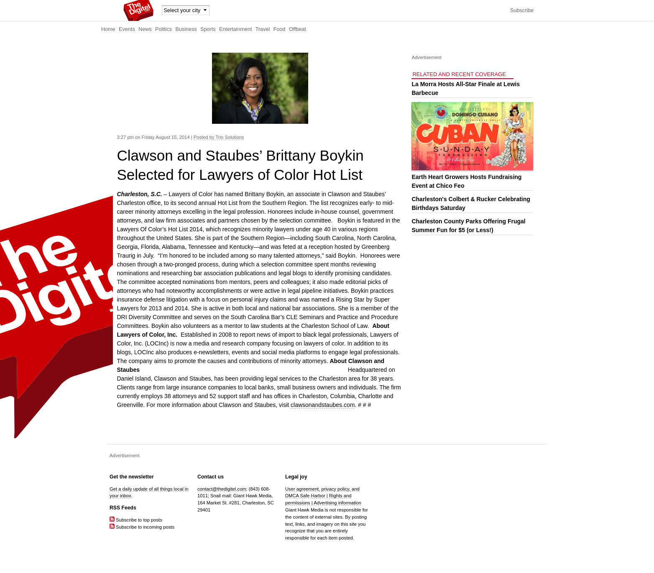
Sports (207, 29)
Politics (163, 29)
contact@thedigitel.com (221, 488)
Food (279, 29)
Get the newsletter (132, 477)
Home (108, 29)
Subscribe (522, 10)
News (145, 29)
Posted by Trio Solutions (219, 137)
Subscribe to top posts (136, 519)
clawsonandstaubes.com (323, 405)
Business (186, 29)
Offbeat (297, 29)
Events (127, 29)
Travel (262, 29)
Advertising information (337, 502)
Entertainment (235, 29)
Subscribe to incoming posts (142, 527)
